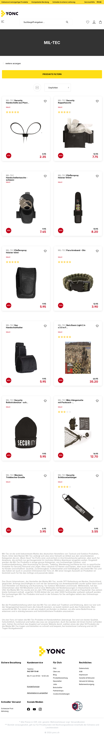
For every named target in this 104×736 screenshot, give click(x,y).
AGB (80, 672)
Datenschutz (84, 668)
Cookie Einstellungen (61, 694)
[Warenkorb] (99, 22)
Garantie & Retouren (87, 678)
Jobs (55, 684)
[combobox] (42, 22)
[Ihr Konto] (94, 22)
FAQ (54, 668)
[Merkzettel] (87, 22)
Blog (55, 675)
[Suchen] (68, 22)
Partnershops (58, 691)
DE (100, 1)
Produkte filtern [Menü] (52, 74)
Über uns (56, 672)
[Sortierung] (57, 88)
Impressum (83, 675)
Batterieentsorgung (86, 684)
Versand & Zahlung (86, 681)
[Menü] (4, 21)
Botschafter (57, 687)
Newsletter (57, 681)
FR (98, 1)
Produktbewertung (60, 678)
